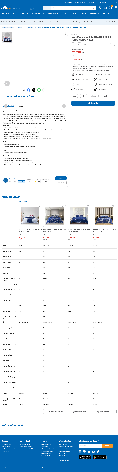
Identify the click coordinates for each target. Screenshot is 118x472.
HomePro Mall (53, 14)
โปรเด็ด (105, 14)
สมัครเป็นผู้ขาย (80, 2)
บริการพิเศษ (4, 17)
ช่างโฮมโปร (93, 14)
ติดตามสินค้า (5, 451)
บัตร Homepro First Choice (28, 449)
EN (117, 2)
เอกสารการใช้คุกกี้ (46, 453)
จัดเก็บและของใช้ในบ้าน (38, 22)
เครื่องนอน (20, 28)
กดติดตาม (21, 181)
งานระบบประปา (63, 22)
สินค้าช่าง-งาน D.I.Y (68, 14)
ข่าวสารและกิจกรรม (64, 451)
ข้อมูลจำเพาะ (20, 106)
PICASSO (74, 35)
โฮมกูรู (82, 14)
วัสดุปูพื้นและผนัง (88, 22)
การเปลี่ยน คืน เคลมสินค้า (8, 449)
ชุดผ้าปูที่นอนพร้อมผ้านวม (34, 28)
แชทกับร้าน (61, 182)
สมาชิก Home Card (25, 444)
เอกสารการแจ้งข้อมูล (47, 451)
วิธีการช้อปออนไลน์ (7, 444)
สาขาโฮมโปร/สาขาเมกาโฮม (66, 447)
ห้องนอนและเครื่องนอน (8, 28)
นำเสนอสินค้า (63, 456)
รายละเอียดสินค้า (8, 106)
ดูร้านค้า (61, 178)
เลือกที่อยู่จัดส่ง (20, 9)
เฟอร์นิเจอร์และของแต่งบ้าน (52, 22)
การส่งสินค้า (44, 447)
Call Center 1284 (64, 460)
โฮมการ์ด (68, 2)
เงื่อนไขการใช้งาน (46, 444)
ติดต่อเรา (61, 458)
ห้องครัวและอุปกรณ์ (78, 22)
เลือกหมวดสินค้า (7, 14)
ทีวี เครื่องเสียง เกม (26, 22)
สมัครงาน (62, 453)
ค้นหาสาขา (91, 2)
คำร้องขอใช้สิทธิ (45, 456)
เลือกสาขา (35, 9)
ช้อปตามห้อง (22, 14)
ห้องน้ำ (70, 22)
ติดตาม (107, 445)
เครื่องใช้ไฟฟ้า (3, 22)
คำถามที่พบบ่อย (6, 447)
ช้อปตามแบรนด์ (37, 14)
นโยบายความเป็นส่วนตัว (47, 449)
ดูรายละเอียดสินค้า (55, 411)
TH (113, 2)
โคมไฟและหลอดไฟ (98, 22)
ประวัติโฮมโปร (63, 444)
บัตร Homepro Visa (26, 447)
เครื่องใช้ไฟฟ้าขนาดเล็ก (14, 22)
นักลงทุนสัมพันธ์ (63, 449)
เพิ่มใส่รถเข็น (93, 103)
